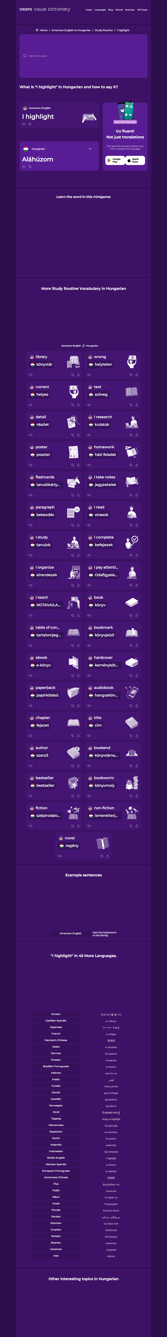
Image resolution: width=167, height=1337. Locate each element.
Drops (89, 10)
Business (130, 10)
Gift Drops (142, 10)
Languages (100, 10)
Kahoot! (119, 10)
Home (43, 30)
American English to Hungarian (71, 30)
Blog (110, 10)
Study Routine (104, 30)
